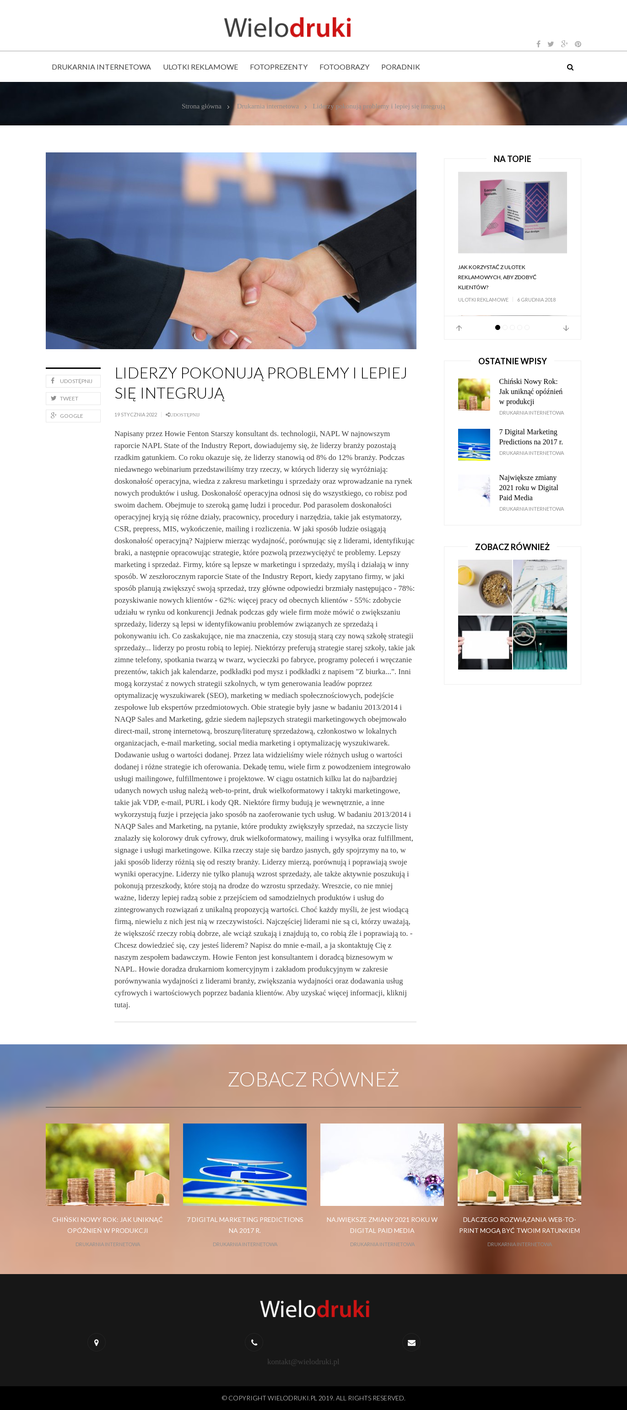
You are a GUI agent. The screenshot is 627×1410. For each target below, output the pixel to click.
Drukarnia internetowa (101, 66)
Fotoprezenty (279, 66)
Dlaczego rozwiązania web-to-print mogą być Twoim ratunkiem (519, 1225)
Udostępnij (71, 381)
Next (566, 328)
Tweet (64, 398)
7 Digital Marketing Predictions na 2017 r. (531, 437)
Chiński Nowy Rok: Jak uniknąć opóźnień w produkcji (531, 391)
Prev (459, 328)
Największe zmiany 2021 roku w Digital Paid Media (528, 488)
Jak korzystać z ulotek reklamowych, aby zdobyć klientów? (497, 277)
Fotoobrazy (344, 66)
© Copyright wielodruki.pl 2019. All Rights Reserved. (313, 1398)
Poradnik (400, 66)
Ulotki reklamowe (200, 66)
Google (67, 415)
